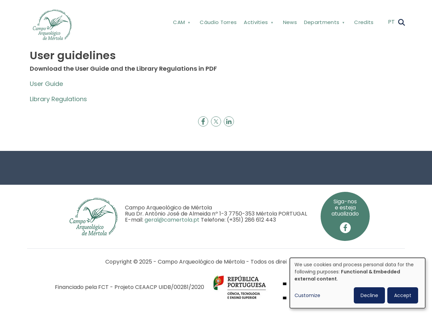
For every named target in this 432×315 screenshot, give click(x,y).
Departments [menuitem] (323, 23)
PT (391, 22)
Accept (402, 295)
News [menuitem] (290, 22)
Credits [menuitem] (363, 22)
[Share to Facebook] (203, 121)
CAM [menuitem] (181, 23)
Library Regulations (58, 99)
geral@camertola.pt (172, 220)
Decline (369, 295)
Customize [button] (307, 295)
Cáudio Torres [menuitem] (218, 22)
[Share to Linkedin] (229, 121)
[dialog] (357, 283)
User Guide (46, 84)
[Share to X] (216, 121)
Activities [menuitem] (258, 23)
